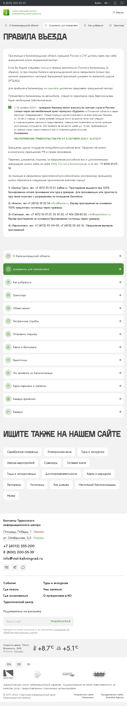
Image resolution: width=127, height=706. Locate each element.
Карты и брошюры (20, 347)
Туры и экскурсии (92, 452)
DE (19, 664)
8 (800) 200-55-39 (14, 3)
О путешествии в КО (57, 596)
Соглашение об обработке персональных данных (36, 631)
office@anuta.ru (59, 203)
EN (9, 664)
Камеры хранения (20, 399)
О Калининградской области (21, 25)
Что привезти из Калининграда (28, 373)
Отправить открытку (21, 334)
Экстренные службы (22, 321)
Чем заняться (52, 589)
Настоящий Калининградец (97, 485)
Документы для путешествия (61, 25)
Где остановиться (15, 596)
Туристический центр (18, 602)
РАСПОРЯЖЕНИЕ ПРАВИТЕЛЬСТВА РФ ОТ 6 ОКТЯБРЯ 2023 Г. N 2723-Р (57, 138)
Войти (98, 3)
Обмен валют (17, 308)
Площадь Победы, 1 (17, 532)
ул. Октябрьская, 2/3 (17, 538)
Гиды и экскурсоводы (21, 474)
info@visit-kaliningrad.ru (23, 558)
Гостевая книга (76, 463)
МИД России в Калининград (68, 164)
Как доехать (61, 485)
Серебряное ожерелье (22, 452)
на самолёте (51, 88)
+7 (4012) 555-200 (19, 546)
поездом (46, 68)
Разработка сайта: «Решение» (84, 696)
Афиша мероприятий (21, 463)
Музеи (11, 496)
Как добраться (93, 25)
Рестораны (14, 485)
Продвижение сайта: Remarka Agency (112, 696)
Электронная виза (59, 452)
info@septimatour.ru (99, 214)
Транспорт (116, 25)
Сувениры (50, 463)
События (9, 583)
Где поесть (11, 589)
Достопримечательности (61, 474)
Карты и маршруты (99, 474)
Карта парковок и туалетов (25, 386)
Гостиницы (37, 485)
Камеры (13, 411)
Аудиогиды (16, 360)
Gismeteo (18, 651)
